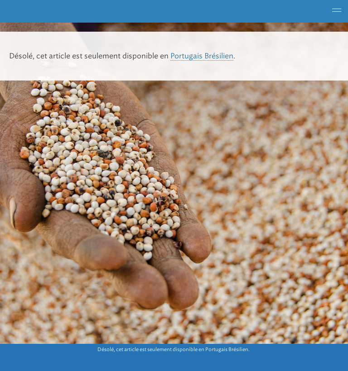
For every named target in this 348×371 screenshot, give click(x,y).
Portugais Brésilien (201, 56)
